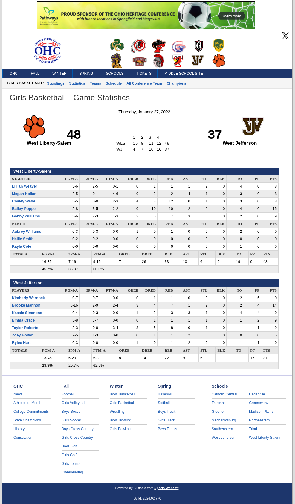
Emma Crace (23, 320)
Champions (176, 83)
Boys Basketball (122, 394)
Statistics (77, 83)
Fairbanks (219, 403)
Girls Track (166, 420)
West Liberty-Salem (264, 438)
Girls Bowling (120, 429)
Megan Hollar (24, 194)
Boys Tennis (167, 429)
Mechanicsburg (224, 420)
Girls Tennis (71, 464)
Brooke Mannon (26, 305)
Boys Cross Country (78, 429)
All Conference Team (144, 83)
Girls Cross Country (77, 438)
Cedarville (257, 394)
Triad (253, 429)
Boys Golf (69, 446)
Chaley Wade (23, 201)
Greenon (219, 411)
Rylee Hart (21, 343)
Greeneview (258, 403)
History (19, 429)
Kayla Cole (21, 246)
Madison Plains (261, 411)
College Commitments (31, 411)
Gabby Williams (26, 216)
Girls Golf (69, 455)
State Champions (27, 420)
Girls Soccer (71, 420)
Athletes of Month (27, 403)
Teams (95, 83)
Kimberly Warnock (28, 298)
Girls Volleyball (73, 403)
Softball (164, 403)
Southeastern (222, 429)
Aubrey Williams (26, 231)
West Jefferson (224, 438)
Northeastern (259, 420)
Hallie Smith (22, 239)
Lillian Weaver (24, 186)
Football (68, 394)
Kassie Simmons (27, 313)
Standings (55, 83)
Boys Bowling (120, 420)
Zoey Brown (22, 335)
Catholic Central (224, 394)
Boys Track (166, 411)
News (17, 394)
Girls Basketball (122, 403)
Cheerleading (72, 472)
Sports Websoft (166, 488)
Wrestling (117, 411)
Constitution (22, 438)
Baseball (165, 394)
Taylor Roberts (25, 328)
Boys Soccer (72, 411)
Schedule (114, 83)
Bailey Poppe (24, 209)
